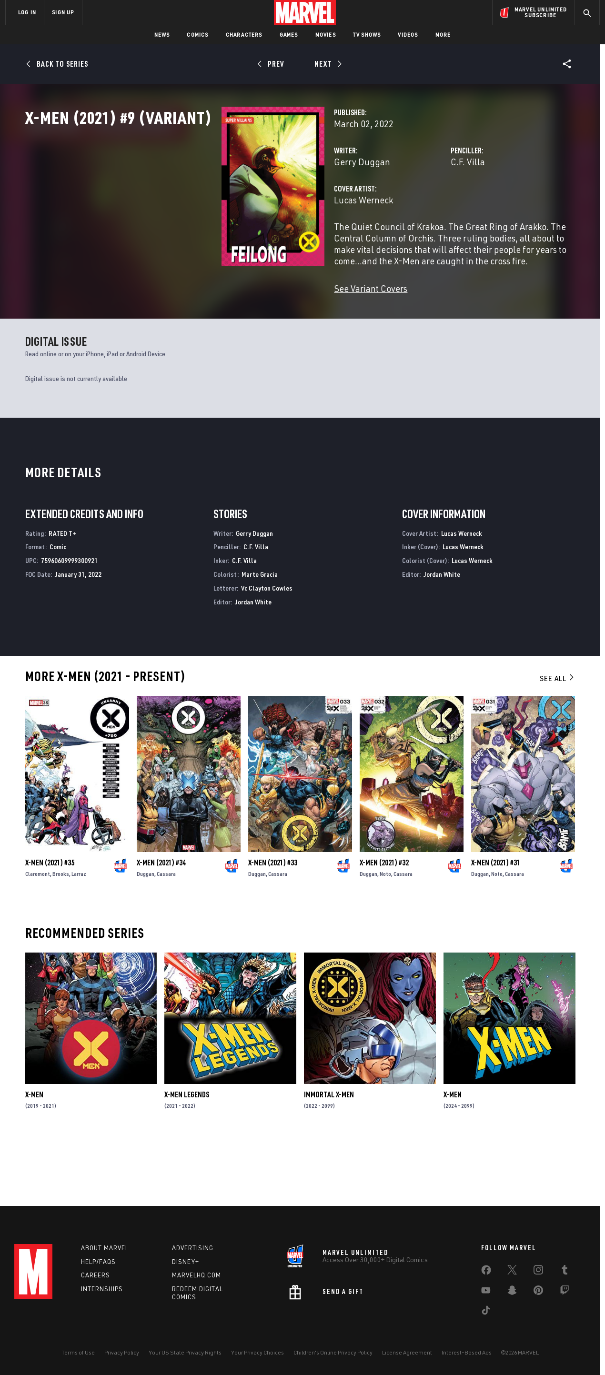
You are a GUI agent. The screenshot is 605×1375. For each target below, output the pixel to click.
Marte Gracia (260, 636)
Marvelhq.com (196, 1275)
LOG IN (27, 12)
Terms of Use (78, 1352)
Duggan (145, 935)
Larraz (78, 935)
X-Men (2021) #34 (161, 924)
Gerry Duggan (225, 203)
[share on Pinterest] (538, 1292)
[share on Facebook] (486, 1272)
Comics (197, 34)
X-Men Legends (186, 1156)
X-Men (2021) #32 (384, 924)
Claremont (37, 935)
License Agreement (407, 1352)
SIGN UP (63, 12)
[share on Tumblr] (564, 1271)
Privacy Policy (121, 1352)
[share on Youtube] (486, 1292)
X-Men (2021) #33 (272, 924)
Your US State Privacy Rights (185, 1352)
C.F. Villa (399, 203)
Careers (95, 1275)
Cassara (166, 935)
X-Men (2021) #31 (495, 924)
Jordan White (253, 663)
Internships (102, 1289)
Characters (244, 34)
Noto (385, 935)
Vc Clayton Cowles (266, 649)
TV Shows (367, 34)
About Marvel (105, 1248)
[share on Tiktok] (486, 1312)
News (162, 34)
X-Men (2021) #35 (49, 924)
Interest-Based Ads (467, 1352)
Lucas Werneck (226, 241)
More (443, 34)
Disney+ (185, 1261)
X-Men (34, 1156)
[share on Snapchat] (512, 1292)
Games (289, 34)
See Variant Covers (233, 318)
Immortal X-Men (329, 1156)
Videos (408, 34)
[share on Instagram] (538, 1271)
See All (557, 739)
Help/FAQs (98, 1261)
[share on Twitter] (512, 1271)
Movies (325, 34)
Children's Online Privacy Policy (333, 1352)
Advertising (192, 1248)
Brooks (60, 935)
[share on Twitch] (564, 1292)
